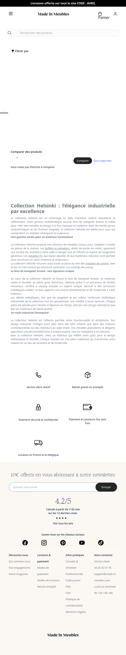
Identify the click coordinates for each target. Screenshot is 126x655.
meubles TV (35, 256)
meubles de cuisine (97, 263)
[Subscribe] (106, 487)
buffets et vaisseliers (57, 248)
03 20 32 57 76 (102, 567)
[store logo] (53, 18)
